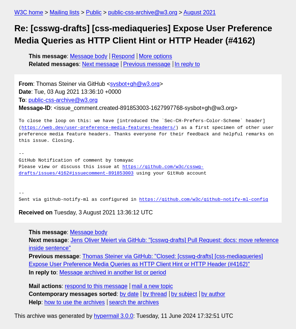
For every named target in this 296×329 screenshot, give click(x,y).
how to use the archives (75, 302)
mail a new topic (152, 286)
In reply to (187, 64)
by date (129, 294)
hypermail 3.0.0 (113, 316)
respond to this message (96, 286)
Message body (88, 56)
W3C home (28, 12)
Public (94, 12)
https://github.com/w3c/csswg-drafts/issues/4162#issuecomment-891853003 (111, 170)
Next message (100, 64)
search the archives (134, 302)
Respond (123, 56)
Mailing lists (64, 12)
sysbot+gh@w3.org (134, 84)
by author (213, 294)
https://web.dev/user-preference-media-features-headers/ (99, 128)
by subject (184, 294)
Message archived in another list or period (112, 272)
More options (155, 56)
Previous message (147, 64)
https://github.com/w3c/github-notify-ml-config (203, 199)
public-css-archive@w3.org (142, 12)
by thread (155, 294)
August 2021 (200, 12)
